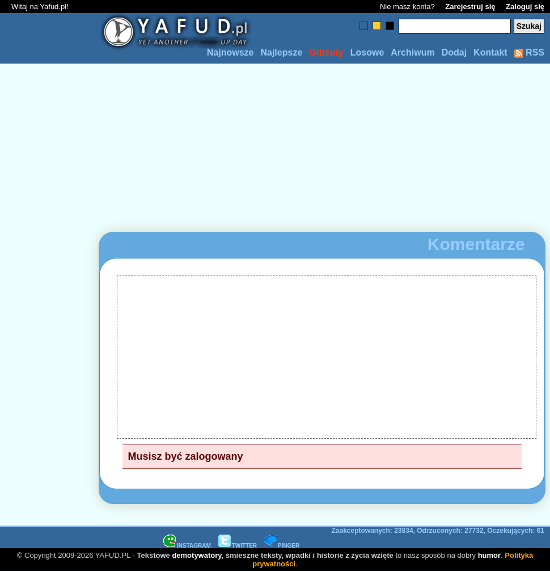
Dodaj (454, 52)
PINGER (281, 546)
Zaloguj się (525, 6)
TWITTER (237, 546)
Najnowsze (230, 52)
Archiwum (412, 52)
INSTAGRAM (187, 546)
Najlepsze (281, 52)
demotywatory (196, 555)
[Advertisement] (50, 286)
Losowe (367, 52)
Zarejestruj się (470, 6)
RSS (529, 52)
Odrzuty (326, 52)
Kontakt (490, 52)
